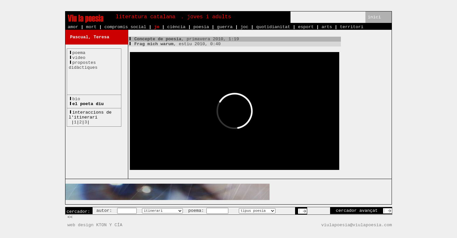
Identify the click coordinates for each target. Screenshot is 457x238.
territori (351, 27)
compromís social (125, 27)
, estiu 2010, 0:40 (174, 44)
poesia (201, 27)
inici (374, 17)
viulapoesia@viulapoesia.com (356, 225)
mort (91, 27)
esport (306, 27)
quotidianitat (273, 27)
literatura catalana (145, 17)
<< (70, 217)
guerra (225, 27)
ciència (176, 27)
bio (76, 99)
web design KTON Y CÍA (94, 225)
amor (73, 27)
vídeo (78, 57)
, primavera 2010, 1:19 (183, 39)
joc (244, 27)
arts (327, 27)
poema (78, 52)
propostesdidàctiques (83, 65)
